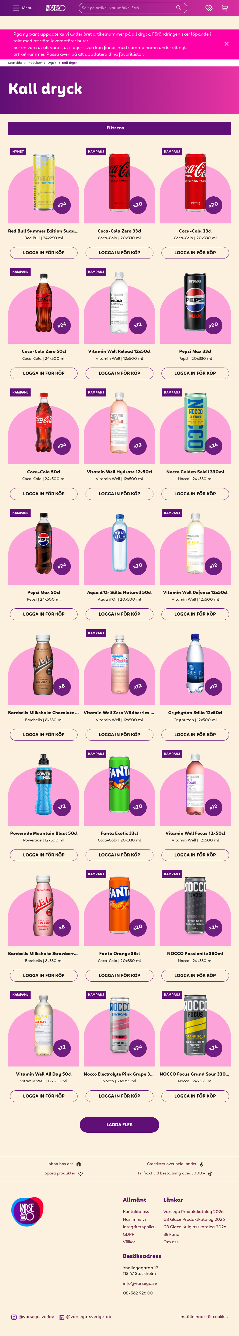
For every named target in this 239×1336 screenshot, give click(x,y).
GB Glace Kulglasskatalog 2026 (194, 1227)
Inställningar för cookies (203, 1317)
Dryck (51, 63)
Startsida (15, 63)
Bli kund (171, 1235)
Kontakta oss (136, 1212)
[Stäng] (226, 43)
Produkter (35, 63)
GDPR (129, 1235)
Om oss (171, 1242)
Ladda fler (119, 1125)
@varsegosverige (32, 1317)
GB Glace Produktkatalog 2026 (194, 1220)
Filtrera (115, 128)
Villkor (129, 1242)
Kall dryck (69, 63)
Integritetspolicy (139, 1227)
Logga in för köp (44, 253)
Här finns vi (134, 1220)
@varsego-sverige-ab (86, 1317)
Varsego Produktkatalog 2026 (193, 1212)
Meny (21, 8)
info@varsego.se (140, 1284)
